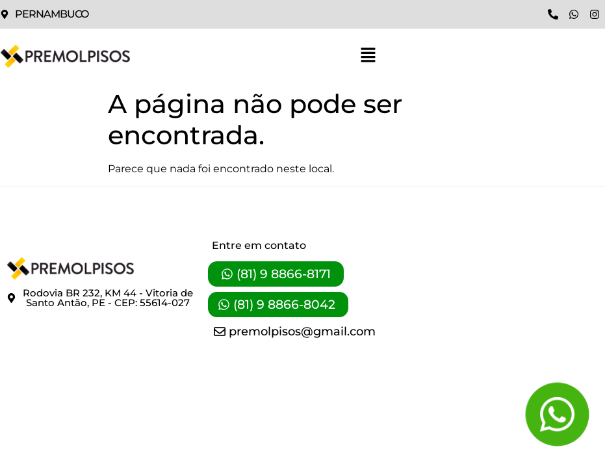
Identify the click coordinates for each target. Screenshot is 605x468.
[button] (368, 56)
